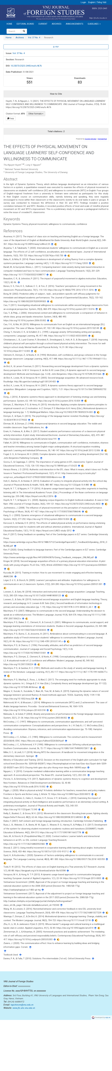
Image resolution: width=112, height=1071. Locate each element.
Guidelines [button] (94, 24)
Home (9, 24)
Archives (56, 24)
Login (83, 2)
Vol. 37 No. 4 (34, 37)
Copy (10, 118)
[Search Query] (14, 31)
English (92, 2)
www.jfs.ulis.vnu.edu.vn (24, 1059)
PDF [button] (56, 47)
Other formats (35, 113)
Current (42, 24)
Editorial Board (25, 24)
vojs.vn (107, 1069)
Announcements (74, 24)
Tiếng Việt (101, 2)
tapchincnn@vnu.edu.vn (22, 1056)
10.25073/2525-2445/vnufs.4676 (26, 65)
